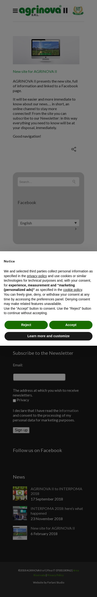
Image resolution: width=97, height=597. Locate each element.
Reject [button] (26, 325)
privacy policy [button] (37, 276)
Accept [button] (71, 325)
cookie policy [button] (72, 290)
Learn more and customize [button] (48, 336)
